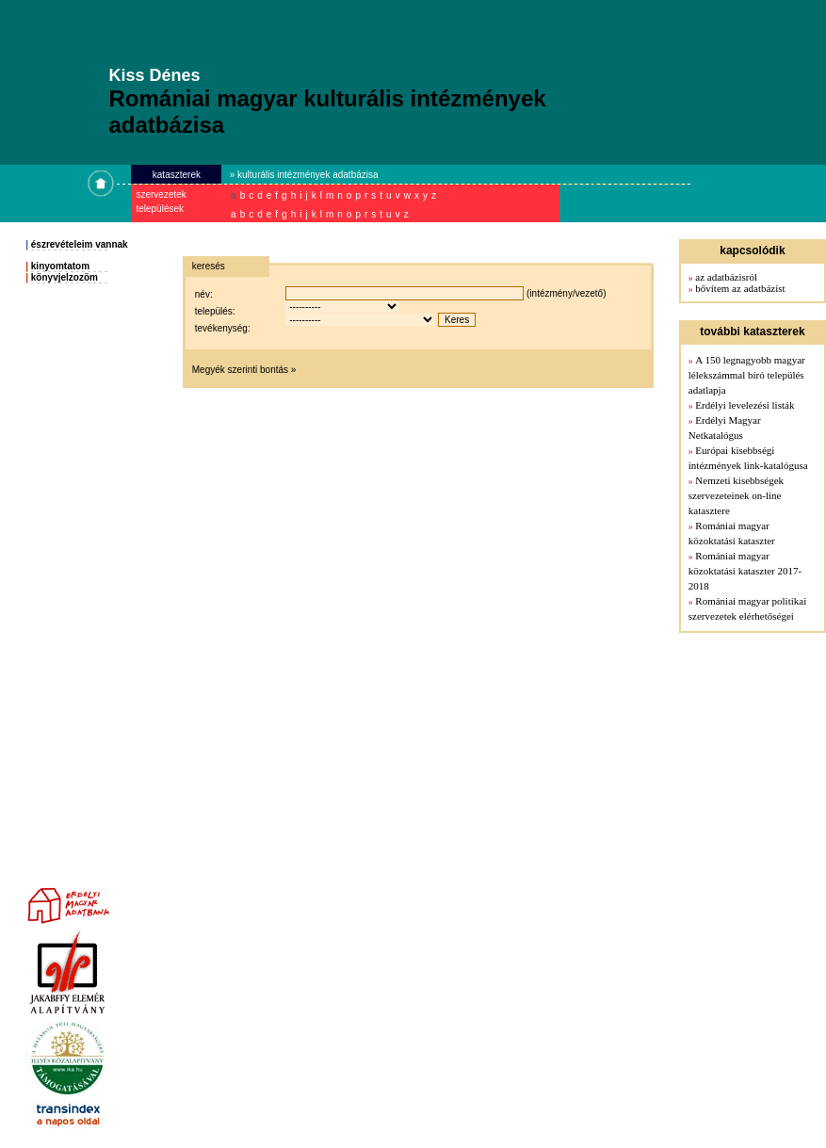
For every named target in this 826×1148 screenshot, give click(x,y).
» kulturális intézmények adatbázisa (304, 175)
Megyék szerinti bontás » (244, 369)
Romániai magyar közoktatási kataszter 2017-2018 (745, 570)
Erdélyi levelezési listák (744, 405)
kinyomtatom (60, 266)
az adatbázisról (726, 277)
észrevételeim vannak (79, 244)
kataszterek (177, 175)
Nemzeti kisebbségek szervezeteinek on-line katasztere (736, 495)
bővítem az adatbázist (740, 288)
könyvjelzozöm (64, 277)
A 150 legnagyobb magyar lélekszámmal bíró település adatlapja (746, 375)
